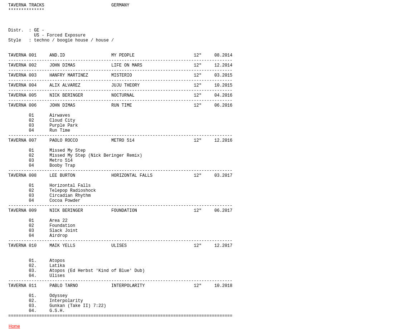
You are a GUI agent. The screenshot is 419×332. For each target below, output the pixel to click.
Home (14, 326)
